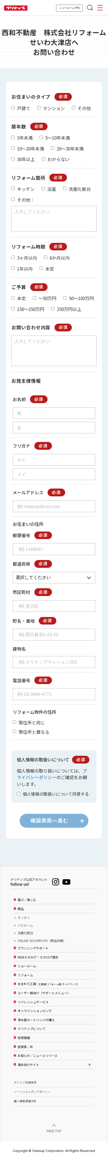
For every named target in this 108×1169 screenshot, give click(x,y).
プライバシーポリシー (52, 783)
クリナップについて (31, 1038)
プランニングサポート (33, 957)
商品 (21, 918)
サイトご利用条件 (25, 1092)
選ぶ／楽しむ (27, 909)
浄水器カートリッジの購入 (36, 1029)
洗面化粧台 (25, 942)
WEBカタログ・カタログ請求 (38, 966)
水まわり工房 (48, 993)
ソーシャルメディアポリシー (32, 1101)
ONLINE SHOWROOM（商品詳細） (42, 950)
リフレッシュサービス (33, 1011)
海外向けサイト (28, 1074)
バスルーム (25, 935)
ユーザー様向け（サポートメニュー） (44, 1002)
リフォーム (25, 984)
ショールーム (27, 975)
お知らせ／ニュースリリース (37, 1065)
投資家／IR (25, 1056)
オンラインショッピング (35, 1020)
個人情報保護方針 (25, 1110)
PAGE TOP (54, 1140)
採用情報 (24, 1047)
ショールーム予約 (69, 7)
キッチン (24, 927)
